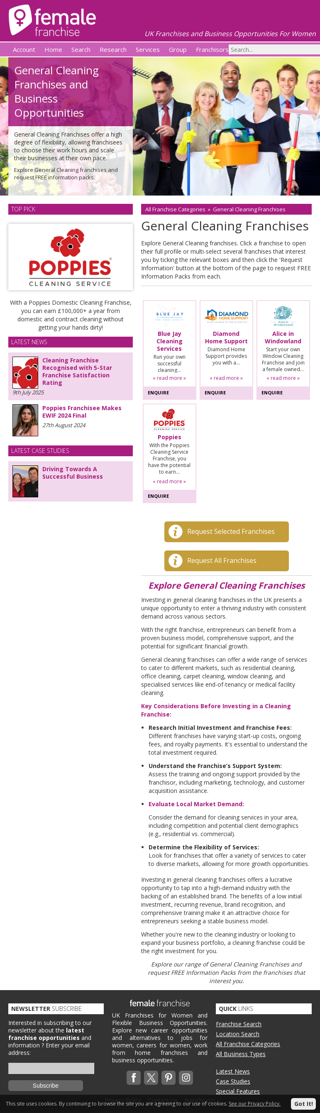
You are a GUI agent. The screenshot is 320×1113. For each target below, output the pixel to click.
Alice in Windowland (283, 337)
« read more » (169, 378)
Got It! (303, 1104)
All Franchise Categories (175, 209)
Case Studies (233, 1081)
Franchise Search (238, 1024)
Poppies (169, 437)
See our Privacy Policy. (255, 1103)
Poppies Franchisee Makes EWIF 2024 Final (82, 411)
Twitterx (151, 1078)
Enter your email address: (49, 1049)
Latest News (233, 1071)
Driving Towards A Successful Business (72, 472)
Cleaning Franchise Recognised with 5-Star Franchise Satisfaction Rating (77, 371)
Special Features (238, 1091)
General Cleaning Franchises (249, 209)
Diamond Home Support (226, 337)
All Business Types (241, 1054)
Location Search (237, 1034)
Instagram (186, 1078)
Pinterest (168, 1078)
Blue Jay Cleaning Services (169, 341)
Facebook (134, 1078)
